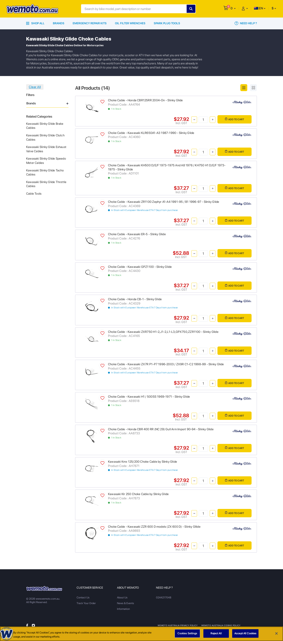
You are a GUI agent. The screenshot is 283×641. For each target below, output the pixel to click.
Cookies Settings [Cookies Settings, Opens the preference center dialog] (187, 635)
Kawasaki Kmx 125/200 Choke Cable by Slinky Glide (142, 461)
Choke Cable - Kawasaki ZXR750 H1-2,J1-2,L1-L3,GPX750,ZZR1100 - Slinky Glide (163, 332)
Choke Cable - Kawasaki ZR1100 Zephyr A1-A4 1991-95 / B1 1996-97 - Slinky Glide (163, 202)
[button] (233, 8)
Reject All (216, 635)
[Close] (276, 635)
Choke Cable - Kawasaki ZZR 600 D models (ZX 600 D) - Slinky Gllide (154, 526)
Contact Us (83, 597)
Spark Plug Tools (167, 23)
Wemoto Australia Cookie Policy (221, 625)
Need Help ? (246, 23)
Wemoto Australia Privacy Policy (178, 625)
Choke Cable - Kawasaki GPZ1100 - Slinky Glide (140, 267)
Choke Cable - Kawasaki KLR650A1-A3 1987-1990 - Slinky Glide (151, 133)
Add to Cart (234, 119)
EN (258, 8)
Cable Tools (33, 193)
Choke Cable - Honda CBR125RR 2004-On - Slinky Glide (145, 100)
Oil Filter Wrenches (130, 23)
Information (123, 608)
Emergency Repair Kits (90, 23)
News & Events (125, 603)
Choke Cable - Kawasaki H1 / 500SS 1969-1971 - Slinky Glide (149, 396)
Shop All (35, 23)
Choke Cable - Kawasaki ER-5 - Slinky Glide (137, 234)
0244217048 (163, 597)
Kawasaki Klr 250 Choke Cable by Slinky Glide (138, 494)
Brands (58, 23)
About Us (122, 597)
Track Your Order (86, 603)
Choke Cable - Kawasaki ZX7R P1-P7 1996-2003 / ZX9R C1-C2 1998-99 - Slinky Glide (166, 364)
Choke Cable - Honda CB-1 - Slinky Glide (135, 299)
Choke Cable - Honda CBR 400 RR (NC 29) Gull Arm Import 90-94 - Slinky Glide (161, 429)
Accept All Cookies (245, 635)
